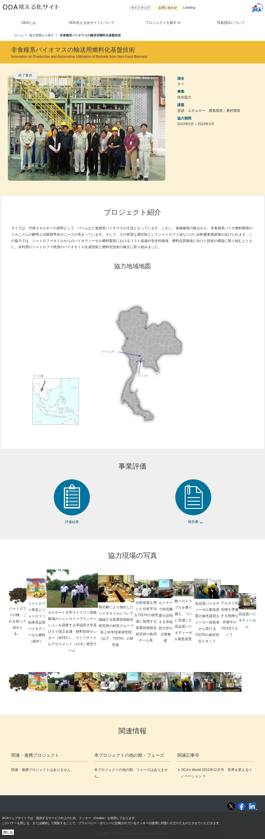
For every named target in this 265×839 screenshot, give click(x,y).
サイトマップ (140, 7)
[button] (162, 23)
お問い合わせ (168, 7)
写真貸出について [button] (231, 23)
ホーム (19, 35)
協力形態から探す (41, 35)
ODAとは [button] (28, 23)
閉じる (8, 832)
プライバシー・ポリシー (95, 823)
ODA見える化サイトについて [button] (91, 23)
